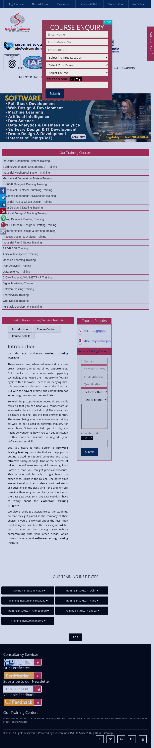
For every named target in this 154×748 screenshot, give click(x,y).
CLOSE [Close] (107, 22)
